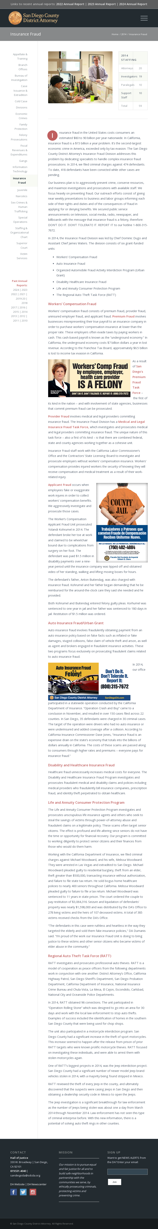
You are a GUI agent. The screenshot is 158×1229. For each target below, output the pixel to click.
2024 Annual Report (133, 4)
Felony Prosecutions (19, 137)
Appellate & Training (20, 56)
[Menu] (142, 18)
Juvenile (22, 190)
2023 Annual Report (102, 4)
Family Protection (21, 127)
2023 (24, 290)
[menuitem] (142, 18)
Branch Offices (23, 67)
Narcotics (21, 196)
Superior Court (21, 245)
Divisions (21, 107)
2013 (14, 316)
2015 (16, 312)
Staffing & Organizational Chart (18, 232)
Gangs (23, 161)
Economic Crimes (21, 116)
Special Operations (20, 220)
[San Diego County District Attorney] (33, 18)
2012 (22, 316)
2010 (24, 320)
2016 (22, 307)
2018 (24, 303)
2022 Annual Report (70, 4)
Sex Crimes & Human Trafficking (19, 207)
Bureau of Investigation (19, 78)
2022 (14, 294)
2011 (16, 320)
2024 (16, 290)
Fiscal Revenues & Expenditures (19, 150)
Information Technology (20, 169)
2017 (14, 307)
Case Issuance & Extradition (20, 90)
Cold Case (21, 101)
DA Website (17, 1184)
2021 (22, 294)
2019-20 (20, 298)
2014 (24, 312)
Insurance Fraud (25, 34)
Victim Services (22, 256)
